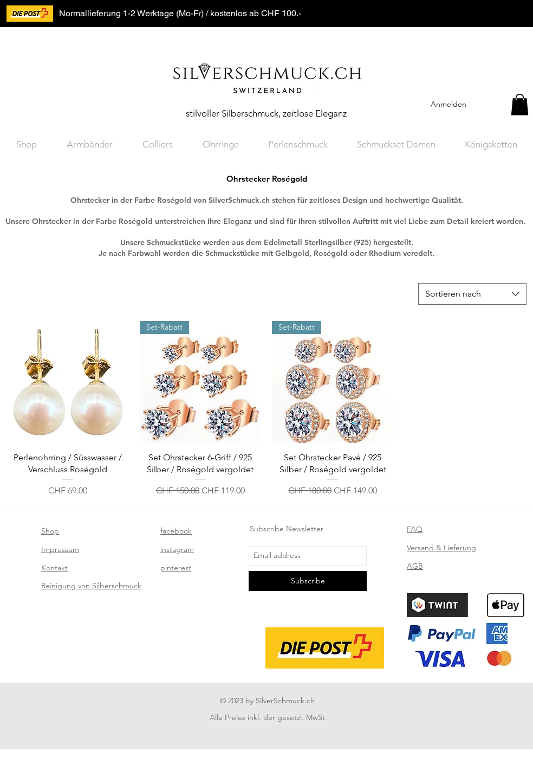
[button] (520, 104)
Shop (50, 531)
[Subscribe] (308, 581)
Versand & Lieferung (441, 548)
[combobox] (472, 294)
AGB (415, 566)
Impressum (60, 549)
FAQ (414, 529)
